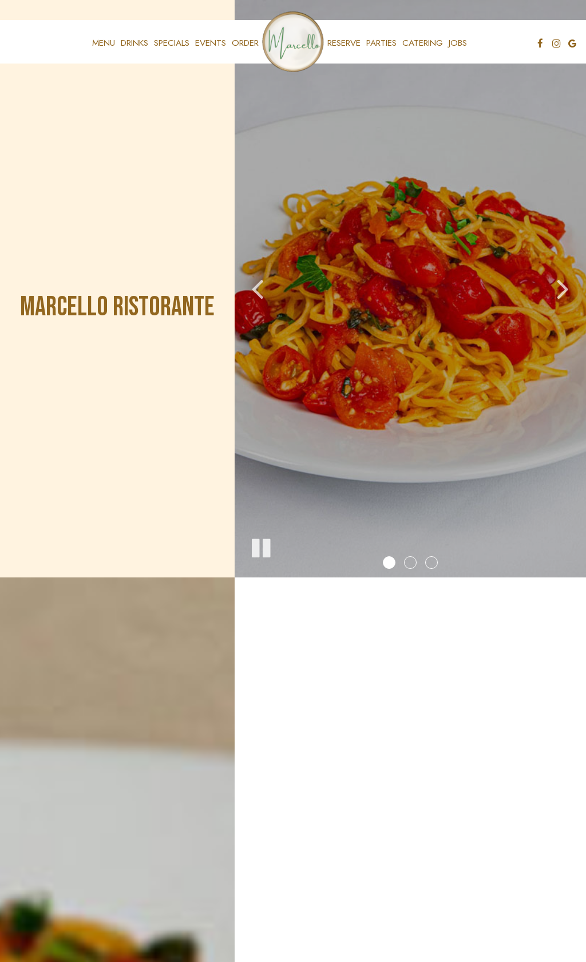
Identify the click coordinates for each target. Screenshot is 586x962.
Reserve (344, 43)
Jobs (458, 43)
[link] (293, 41)
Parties (381, 43)
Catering (422, 43)
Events (210, 43)
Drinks (134, 43)
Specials (171, 43)
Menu (103, 43)
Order (245, 43)
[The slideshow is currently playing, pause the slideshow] (260, 546)
